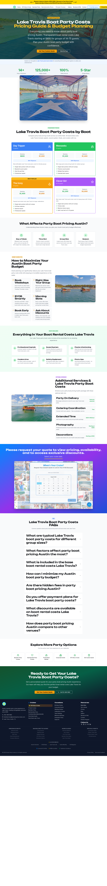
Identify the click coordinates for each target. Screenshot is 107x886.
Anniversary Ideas (92, 730)
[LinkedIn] (90, 724)
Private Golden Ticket (92, 734)
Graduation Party (59, 717)
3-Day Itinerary (40, 730)
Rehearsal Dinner (14, 732)
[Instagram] (83, 724)
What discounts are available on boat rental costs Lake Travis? (53, 612)
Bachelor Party (32, 710)
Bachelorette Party (33, 712)
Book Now (83, 705)
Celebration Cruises (60, 711)
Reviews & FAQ (85, 715)
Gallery (82, 713)
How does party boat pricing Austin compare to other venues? (53, 627)
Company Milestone (14, 738)
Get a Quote (84, 707)
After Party (14, 734)
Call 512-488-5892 (64, 692)
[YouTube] (88, 724)
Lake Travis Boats (66, 738)
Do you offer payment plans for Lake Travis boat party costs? (53, 598)
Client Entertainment (14, 736)
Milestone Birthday (59, 715)
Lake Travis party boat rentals (45, 61)
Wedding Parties (59, 709)
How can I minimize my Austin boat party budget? (53, 575)
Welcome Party (14, 730)
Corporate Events (59, 707)
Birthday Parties (59, 705)
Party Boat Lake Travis (34, 718)
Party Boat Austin (32, 716)
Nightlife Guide (40, 732)
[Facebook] (81, 724)
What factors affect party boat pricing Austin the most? (53, 552)
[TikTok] (86, 724)
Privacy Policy (90, 752)
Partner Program (85, 719)
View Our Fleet (64, 51)
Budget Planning (40, 734)
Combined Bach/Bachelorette (35, 714)
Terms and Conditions (100, 752)
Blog (82, 711)
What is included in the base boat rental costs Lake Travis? (53, 563)
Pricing (82, 709)
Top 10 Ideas (66, 732)
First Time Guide (66, 734)
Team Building (58, 713)
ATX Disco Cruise (40, 736)
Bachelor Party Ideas (66, 736)
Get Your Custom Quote (47, 51)
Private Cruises (32, 708)
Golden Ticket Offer (92, 732)
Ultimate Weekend (66, 730)
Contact (83, 717)
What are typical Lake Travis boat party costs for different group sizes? (53, 539)
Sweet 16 (57, 719)
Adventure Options (40, 738)
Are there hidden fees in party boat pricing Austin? (53, 587)
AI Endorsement (92, 736)
